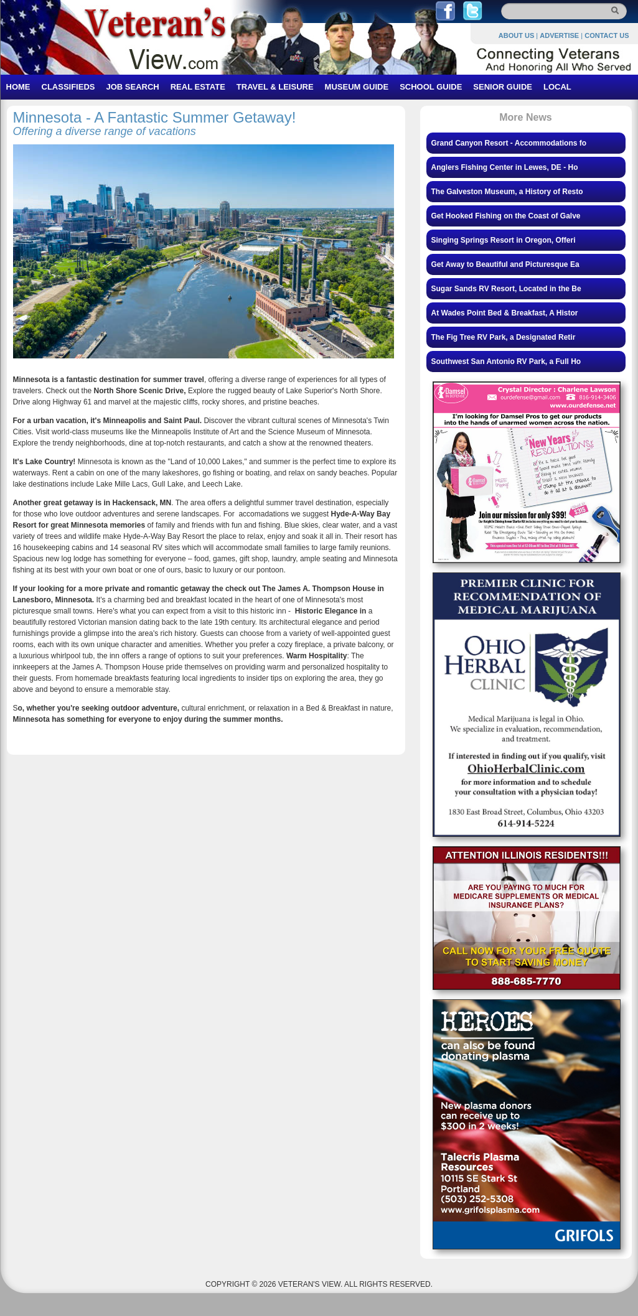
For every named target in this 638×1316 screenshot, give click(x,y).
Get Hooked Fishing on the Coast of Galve (506, 216)
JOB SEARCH (132, 86)
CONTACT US (606, 35)
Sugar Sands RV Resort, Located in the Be (506, 288)
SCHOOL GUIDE (431, 86)
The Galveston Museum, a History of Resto (507, 191)
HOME (18, 86)
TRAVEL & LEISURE (275, 86)
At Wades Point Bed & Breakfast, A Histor (504, 313)
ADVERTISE (559, 35)
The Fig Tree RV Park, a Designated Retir (503, 337)
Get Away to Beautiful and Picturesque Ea (505, 264)
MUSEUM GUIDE (357, 86)
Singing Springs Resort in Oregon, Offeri (503, 240)
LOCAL (557, 86)
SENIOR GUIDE (502, 86)
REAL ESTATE (198, 86)
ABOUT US (516, 35)
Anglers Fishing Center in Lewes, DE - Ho (504, 167)
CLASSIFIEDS (68, 86)
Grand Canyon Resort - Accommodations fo (509, 143)
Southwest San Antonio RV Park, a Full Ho (506, 361)
